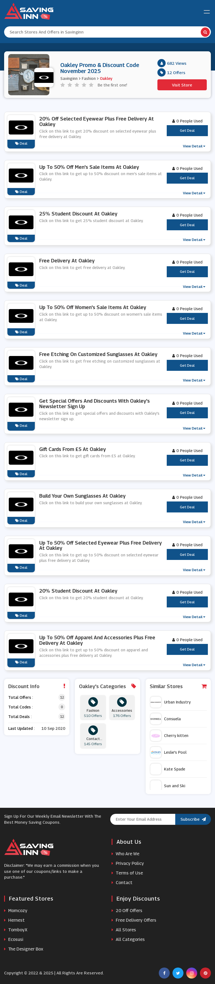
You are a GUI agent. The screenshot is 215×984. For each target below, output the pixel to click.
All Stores (124, 929)
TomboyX (15, 929)
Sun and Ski (167, 785)
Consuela (165, 718)
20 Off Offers (127, 910)
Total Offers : (20, 697)
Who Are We (125, 853)
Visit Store (182, 84)
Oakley (106, 78)
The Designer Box (23, 949)
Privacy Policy (128, 863)
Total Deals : (20, 716)
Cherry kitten (169, 735)
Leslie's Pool (168, 752)
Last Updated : (21, 728)
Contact (122, 882)
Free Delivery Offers (134, 920)
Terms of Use (127, 873)
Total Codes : (20, 707)
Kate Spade (167, 769)
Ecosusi (13, 939)
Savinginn (69, 78)
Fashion (89, 78)
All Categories (128, 939)
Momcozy (15, 910)
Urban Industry (170, 702)
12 (62, 697)
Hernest (14, 920)
